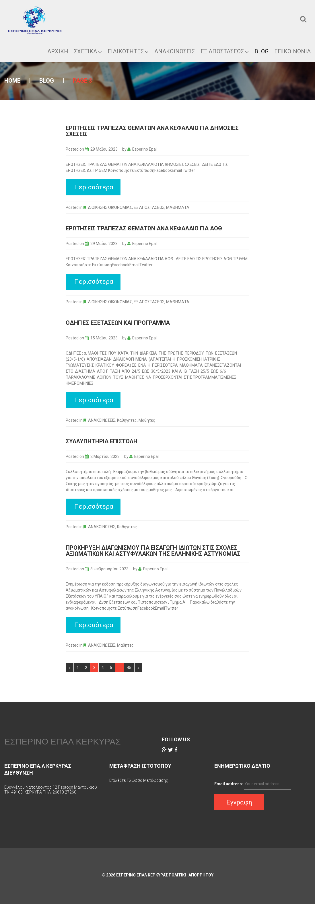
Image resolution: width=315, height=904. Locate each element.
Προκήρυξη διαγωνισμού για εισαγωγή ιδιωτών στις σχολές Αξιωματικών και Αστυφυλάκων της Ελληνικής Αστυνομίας (153, 550)
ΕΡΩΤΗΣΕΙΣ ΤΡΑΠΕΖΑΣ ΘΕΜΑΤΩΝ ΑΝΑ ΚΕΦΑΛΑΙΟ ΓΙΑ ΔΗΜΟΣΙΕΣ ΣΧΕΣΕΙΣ (152, 131)
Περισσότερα (93, 187)
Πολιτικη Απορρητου (191, 875)
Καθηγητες (127, 420)
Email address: (228, 783)
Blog (261, 51)
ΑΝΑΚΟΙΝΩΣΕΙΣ (101, 420)
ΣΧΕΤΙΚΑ (88, 51)
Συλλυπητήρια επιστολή (101, 441)
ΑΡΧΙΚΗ (57, 51)
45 (129, 667)
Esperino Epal (144, 149)
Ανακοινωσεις (174, 51)
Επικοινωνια (292, 51)
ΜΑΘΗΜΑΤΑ (177, 207)
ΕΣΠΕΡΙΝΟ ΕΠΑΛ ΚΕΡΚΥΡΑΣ (62, 741)
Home (12, 80)
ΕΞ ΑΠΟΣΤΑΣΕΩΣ (225, 51)
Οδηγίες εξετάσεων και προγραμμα (118, 322)
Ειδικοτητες (128, 51)
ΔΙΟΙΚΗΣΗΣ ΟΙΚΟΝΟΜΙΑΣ (110, 207)
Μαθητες (147, 420)
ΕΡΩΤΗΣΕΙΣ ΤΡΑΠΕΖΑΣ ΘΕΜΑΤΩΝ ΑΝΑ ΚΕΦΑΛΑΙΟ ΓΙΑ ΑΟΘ (144, 228)
